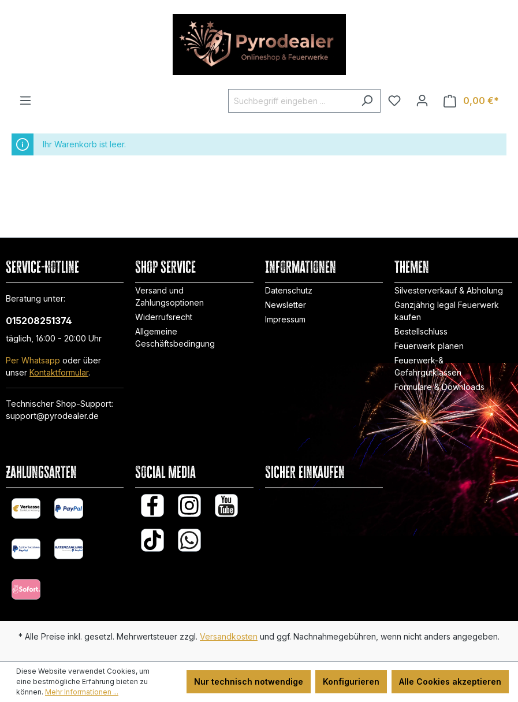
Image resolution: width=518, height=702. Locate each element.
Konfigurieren (351, 681)
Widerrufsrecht (163, 317)
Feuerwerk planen (429, 346)
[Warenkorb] (471, 101)
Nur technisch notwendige (248, 681)
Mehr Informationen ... (81, 692)
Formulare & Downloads (439, 387)
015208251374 (39, 320)
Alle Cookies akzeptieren (450, 681)
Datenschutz (288, 290)
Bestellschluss (421, 331)
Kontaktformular (58, 372)
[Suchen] (367, 101)
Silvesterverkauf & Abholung (448, 290)
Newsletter (285, 305)
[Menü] (25, 100)
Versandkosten (229, 636)
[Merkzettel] (394, 100)
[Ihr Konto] (422, 100)
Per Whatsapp (33, 360)
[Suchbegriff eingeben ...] (291, 101)
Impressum (285, 319)
